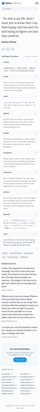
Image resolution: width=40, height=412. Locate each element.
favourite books (15, 253)
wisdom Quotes (7, 394)
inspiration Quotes (8, 385)
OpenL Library (21, 405)
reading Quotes (26, 382)
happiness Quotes (26, 385)
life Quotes (24, 374)
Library (17, 3)
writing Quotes (7, 391)
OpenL (36, 56)
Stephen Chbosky (9, 42)
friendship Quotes (26, 377)
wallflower (24, 257)
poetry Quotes (25, 394)
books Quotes (6, 382)
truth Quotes (25, 391)
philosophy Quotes (27, 388)
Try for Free (20, 360)
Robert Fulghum (7, 290)
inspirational (28, 253)
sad (3, 257)
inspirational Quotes (9, 377)
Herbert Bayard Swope (9, 337)
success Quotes (25, 379)
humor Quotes (7, 379)
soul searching (13, 257)
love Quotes (6, 374)
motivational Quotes (9, 388)
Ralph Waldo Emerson (9, 321)
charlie (4, 253)
